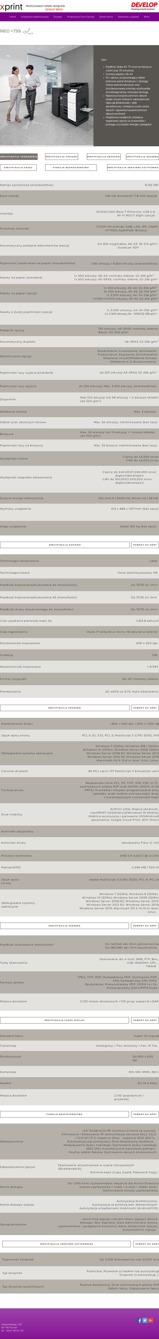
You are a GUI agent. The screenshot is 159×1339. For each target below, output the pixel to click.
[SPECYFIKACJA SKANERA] (142, 156)
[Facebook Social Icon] (139, 1320)
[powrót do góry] (145, 545)
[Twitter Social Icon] (144, 1320)
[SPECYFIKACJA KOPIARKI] (61, 156)
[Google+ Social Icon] (150, 1320)
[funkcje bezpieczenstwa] (71, 167)
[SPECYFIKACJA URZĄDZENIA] (19, 156)
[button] (46, 95)
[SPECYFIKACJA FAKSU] (18, 167)
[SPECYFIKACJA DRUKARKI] (104, 156)
